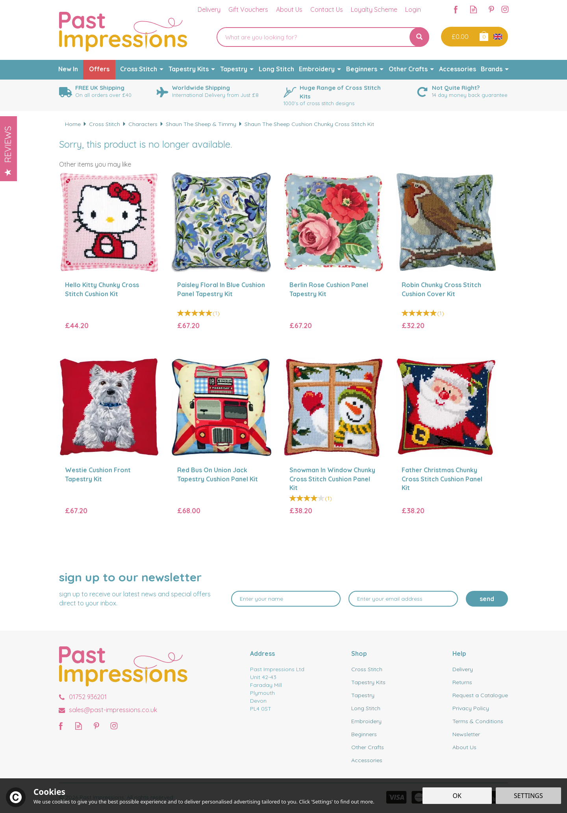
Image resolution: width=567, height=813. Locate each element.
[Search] (313, 37)
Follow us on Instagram (505, 9)
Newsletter (466, 734)
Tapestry (362, 695)
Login (413, 9)
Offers (99, 69)
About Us (464, 747)
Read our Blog (473, 9)
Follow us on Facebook (456, 9)
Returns (462, 682)
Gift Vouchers (248, 9)
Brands (491, 69)
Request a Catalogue (480, 695)
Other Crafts (367, 747)
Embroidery (366, 721)
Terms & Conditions (477, 721)
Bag (483, 36)
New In (68, 69)
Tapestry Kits (368, 682)
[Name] (286, 599)
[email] (403, 599)
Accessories (366, 760)
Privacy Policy (470, 708)
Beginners (364, 734)
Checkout (459, 36)
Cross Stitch (366, 669)
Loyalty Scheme (374, 9)
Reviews (7, 151)
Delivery (462, 669)
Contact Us (326, 9)
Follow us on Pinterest (491, 9)
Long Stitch (365, 708)
